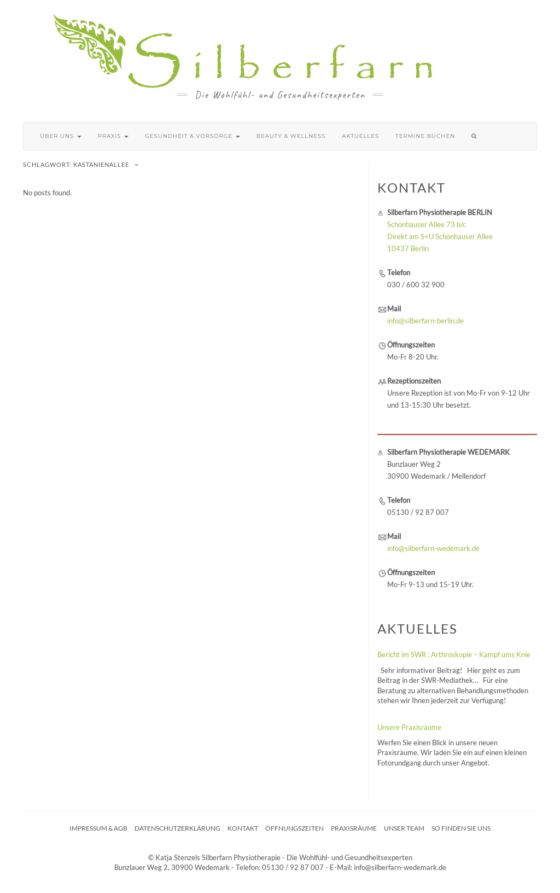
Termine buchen (425, 136)
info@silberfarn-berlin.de (425, 320)
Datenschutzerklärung (177, 828)
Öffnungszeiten (294, 828)
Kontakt (243, 828)
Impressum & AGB (98, 828)
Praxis (113, 136)
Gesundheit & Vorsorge (192, 136)
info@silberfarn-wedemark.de (433, 548)
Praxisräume (354, 828)
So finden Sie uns (461, 828)
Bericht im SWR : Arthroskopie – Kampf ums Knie (453, 654)
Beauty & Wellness (291, 136)
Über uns (60, 136)
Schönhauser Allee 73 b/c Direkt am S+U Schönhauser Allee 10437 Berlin (440, 236)
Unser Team (404, 828)
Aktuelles (360, 136)
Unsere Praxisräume (409, 727)
